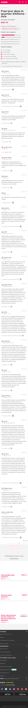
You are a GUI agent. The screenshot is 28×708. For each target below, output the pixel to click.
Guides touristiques (6, 655)
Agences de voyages (6, 666)
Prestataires (3, 660)
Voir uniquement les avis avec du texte (12, 66)
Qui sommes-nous (5, 634)
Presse (2, 637)
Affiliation (2, 663)
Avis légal (11, 706)
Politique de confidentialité (18, 706)
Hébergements (4, 672)
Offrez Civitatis (4, 643)
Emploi (2, 675)
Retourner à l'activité (5, 7)
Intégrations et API (5, 669)
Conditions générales (5, 706)
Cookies (24, 706)
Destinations (3, 648)
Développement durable (7, 640)
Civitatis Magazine (5, 652)
